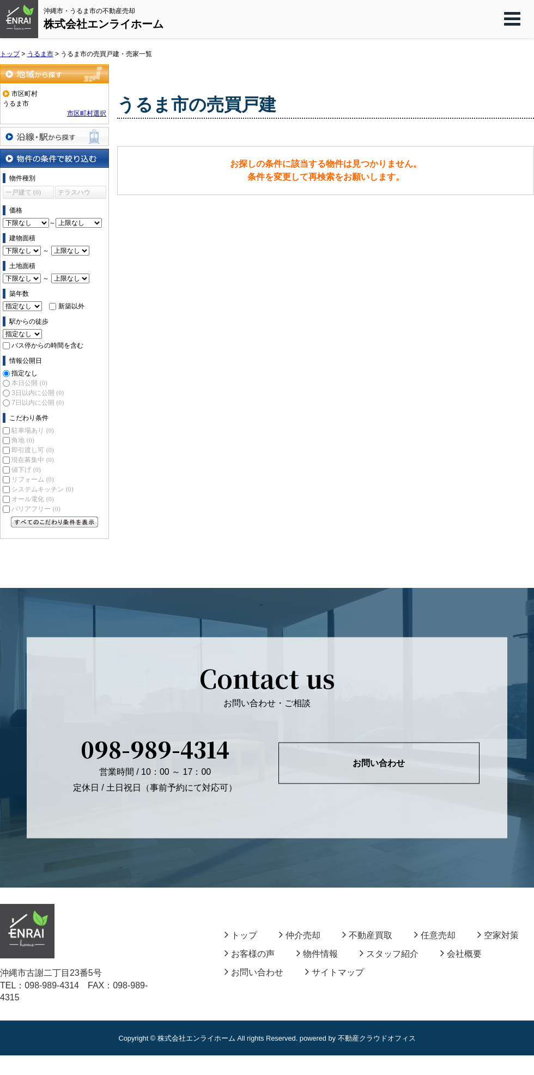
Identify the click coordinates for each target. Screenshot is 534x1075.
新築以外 (71, 306)
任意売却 (435, 935)
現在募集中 (32, 460)
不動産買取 (367, 935)
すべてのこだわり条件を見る (54, 522)
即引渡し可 (32, 450)
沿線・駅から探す (54, 136)
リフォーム (32, 479)
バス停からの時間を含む (47, 345)
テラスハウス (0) (74, 194)
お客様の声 (249, 953)
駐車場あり (32, 430)
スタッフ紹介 (389, 953)
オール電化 (32, 499)
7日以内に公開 (37, 402)
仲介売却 (299, 935)
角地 (22, 440)
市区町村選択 (86, 113)
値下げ (25, 469)
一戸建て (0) (23, 192)
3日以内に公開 (37, 393)
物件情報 (317, 953)
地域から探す (54, 73)
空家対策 (498, 935)
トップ (240, 935)
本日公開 (29, 383)
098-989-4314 (155, 748)
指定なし (24, 373)
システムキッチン (42, 489)
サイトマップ (334, 972)
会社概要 (461, 953)
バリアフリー (35, 509)
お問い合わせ (379, 763)
